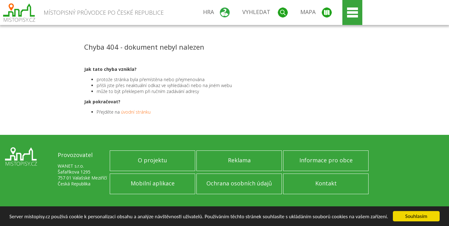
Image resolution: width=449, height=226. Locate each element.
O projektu (152, 160)
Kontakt (326, 183)
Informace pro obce (326, 160)
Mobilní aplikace (153, 183)
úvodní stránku (136, 112)
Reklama (239, 160)
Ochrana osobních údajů (239, 183)
